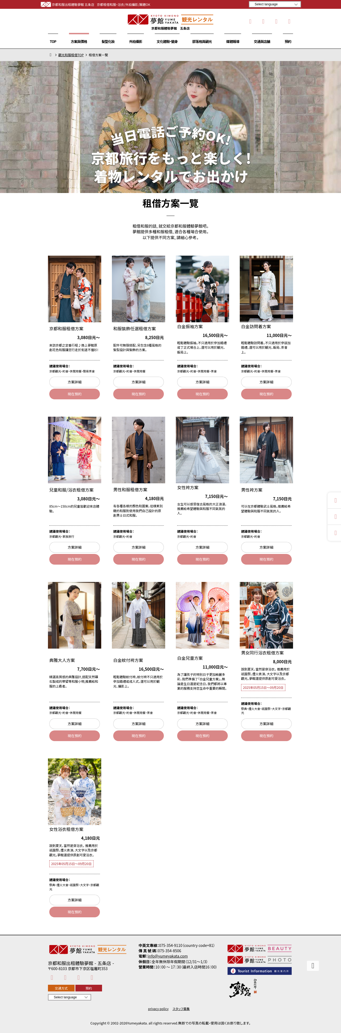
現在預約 (75, 393)
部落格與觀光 (202, 41)
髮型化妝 (108, 41)
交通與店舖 (262, 41)
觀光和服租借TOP (71, 55)
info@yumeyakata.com (168, 956)
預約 (288, 41)
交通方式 (61, 988)
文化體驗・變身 (167, 41)
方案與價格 (79, 41)
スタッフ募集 (181, 1008)
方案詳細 (75, 381)
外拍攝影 (135, 41)
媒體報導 (232, 41)
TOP (53, 41)
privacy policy (158, 1008)
